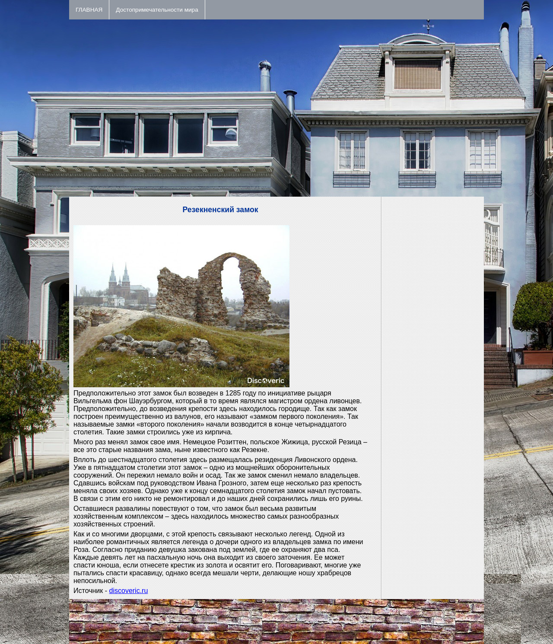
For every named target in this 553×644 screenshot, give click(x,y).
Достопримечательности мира (157, 9)
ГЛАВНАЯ (89, 9)
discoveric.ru (128, 590)
